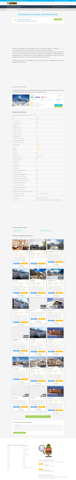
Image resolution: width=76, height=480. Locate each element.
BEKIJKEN (24, 263)
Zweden (8, 469)
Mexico (8, 462)
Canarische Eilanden (26, 449)
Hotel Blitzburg (51, 339)
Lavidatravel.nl (20, 352)
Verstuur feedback (19, 432)
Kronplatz (32, 95)
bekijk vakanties (58, 106)
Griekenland (9, 454)
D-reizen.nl (21, 265)
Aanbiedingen (21, 9)
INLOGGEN (62, 0)
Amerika (8, 447)
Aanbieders (58, 3)
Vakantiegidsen (45, 3)
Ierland (8, 456)
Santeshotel (33, 280)
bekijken (58, 19)
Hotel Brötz (50, 368)
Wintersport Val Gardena (45, 230)
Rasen (46, 197)
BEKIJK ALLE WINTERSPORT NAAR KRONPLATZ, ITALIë (38, 416)
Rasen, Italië (50, 369)
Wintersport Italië (18, 230)
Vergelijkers (52, 3)
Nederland (24, 462)
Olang (37, 197)
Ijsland (24, 456)
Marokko (24, 460)
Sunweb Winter (20, 294)
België (24, 447)
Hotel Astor (33, 397)
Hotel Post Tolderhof (35, 368)
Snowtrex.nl (38, 294)
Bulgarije (8, 449)
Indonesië (8, 458)
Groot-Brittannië (25, 454)
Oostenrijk (8, 464)
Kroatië (8, 460)
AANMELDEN (67, 0)
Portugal (24, 464)
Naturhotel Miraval (52, 309)
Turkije (8, 467)
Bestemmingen (65, 3)
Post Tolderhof (16, 251)
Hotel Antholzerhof (52, 280)
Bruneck (43, 197)
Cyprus (8, 451)
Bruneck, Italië (15, 281)
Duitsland (24, 451)
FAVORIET (16, 263)
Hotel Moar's (16, 397)
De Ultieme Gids (11, 9)
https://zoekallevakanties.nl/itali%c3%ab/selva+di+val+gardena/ (48, 199)
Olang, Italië (15, 369)
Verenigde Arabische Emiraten (27, 467)
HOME (54, 6)
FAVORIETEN (57, 0)
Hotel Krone (15, 280)
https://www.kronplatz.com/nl (41, 193)
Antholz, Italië (33, 281)
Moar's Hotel (16, 368)
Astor (32, 251)
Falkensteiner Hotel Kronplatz (17, 339)
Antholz (40, 197)
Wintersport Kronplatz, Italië (33, 9)
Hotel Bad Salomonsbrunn (53, 251)
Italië (23, 458)
